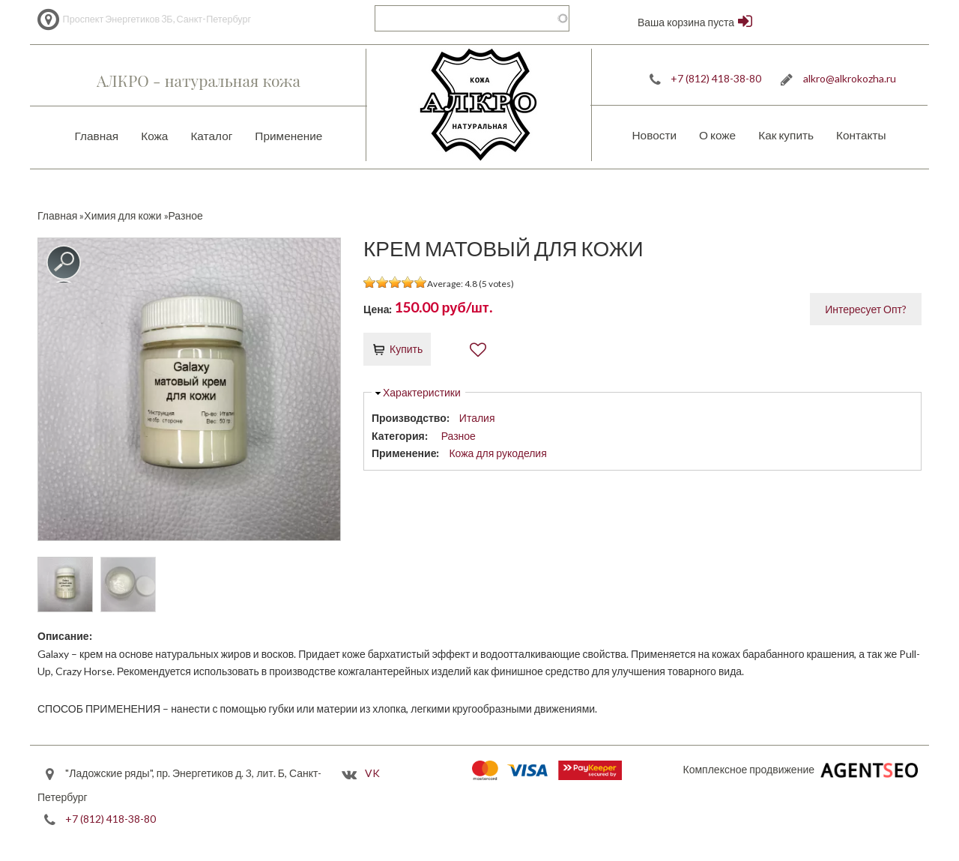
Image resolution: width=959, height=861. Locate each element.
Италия (477, 417)
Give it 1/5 (369, 282)
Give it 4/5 (408, 282)
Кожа (154, 135)
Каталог (211, 135)
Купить (406, 348)
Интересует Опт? (866, 309)
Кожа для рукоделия (497, 453)
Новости (654, 135)
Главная (97, 135)
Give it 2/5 (382, 282)
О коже (717, 135)
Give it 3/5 (395, 282)
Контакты (861, 135)
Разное (458, 435)
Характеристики (422, 392)
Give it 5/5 (420, 282)
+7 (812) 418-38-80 (716, 78)
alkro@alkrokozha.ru (849, 78)
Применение (288, 135)
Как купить (786, 135)
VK (372, 773)
